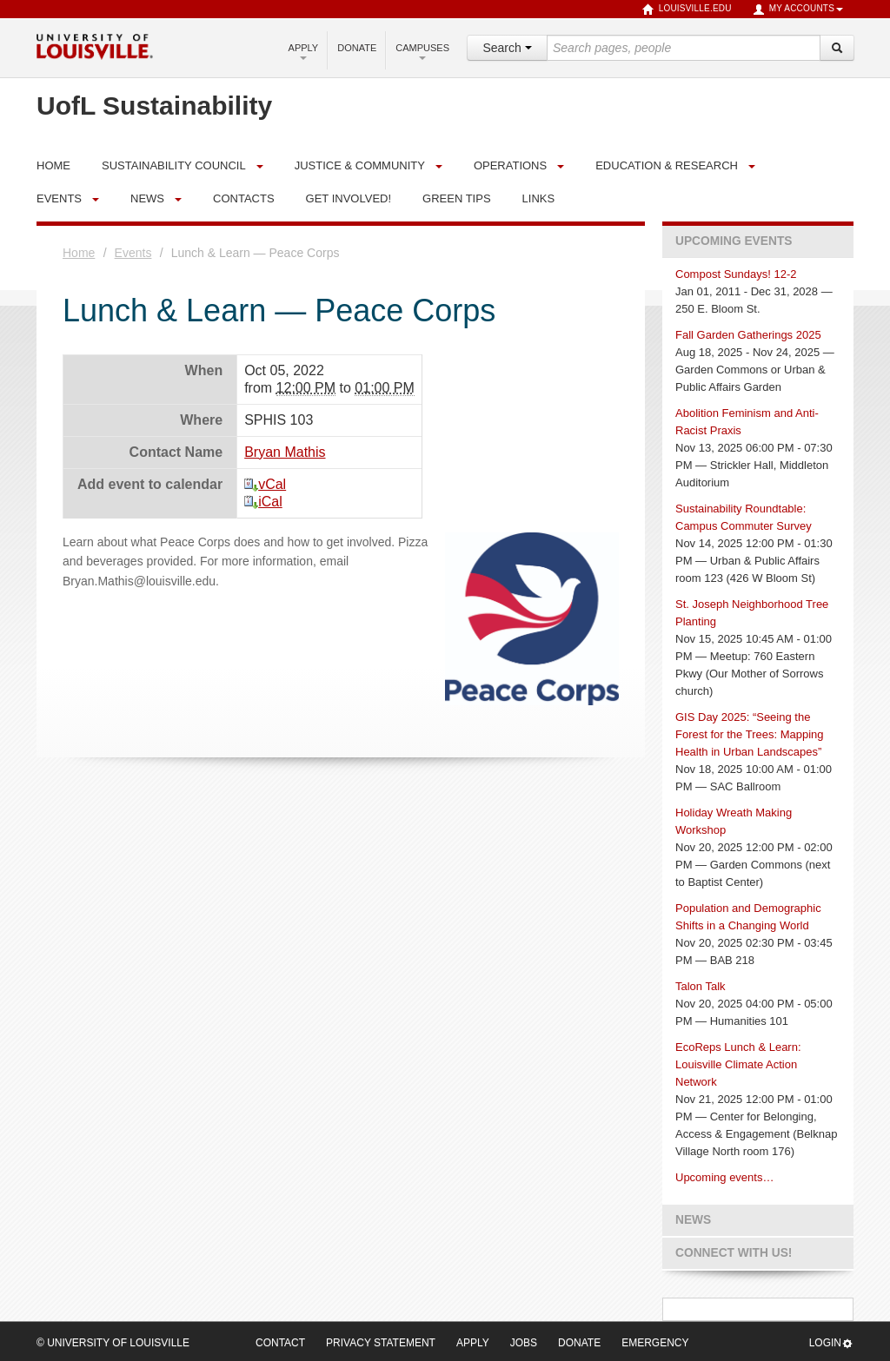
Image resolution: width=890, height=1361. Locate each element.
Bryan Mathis (284, 452)
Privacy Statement (380, 1343)
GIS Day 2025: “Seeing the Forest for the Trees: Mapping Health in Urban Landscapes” (749, 734)
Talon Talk (700, 986)
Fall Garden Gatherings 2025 (748, 334)
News (147, 198)
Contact (280, 1343)
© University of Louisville (113, 1343)
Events (59, 198)
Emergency (654, 1343)
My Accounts (798, 9)
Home (79, 253)
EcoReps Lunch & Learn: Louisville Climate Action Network (738, 1064)
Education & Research (666, 165)
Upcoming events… (724, 1177)
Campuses (422, 51)
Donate (356, 48)
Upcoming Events (733, 241)
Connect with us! (733, 1252)
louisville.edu (687, 9)
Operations (510, 165)
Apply (304, 51)
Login (831, 1343)
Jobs (523, 1343)
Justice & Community (360, 165)
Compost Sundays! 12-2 (735, 274)
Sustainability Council (174, 165)
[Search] (837, 48)
